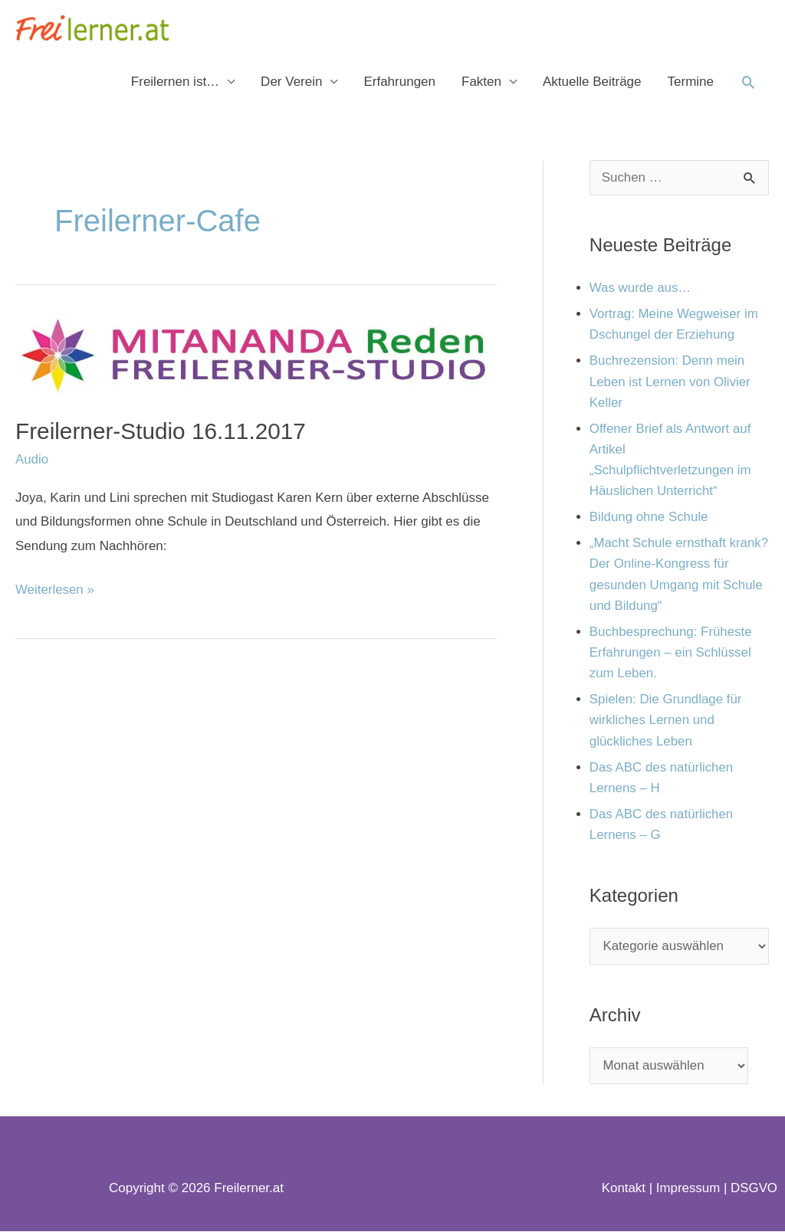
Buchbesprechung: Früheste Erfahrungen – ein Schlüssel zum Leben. (672, 653)
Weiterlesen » (55, 587)
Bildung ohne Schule (649, 518)
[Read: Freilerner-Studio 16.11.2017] (256, 357)
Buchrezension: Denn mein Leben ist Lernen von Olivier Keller (671, 383)
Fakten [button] (481, 82)
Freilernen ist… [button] (175, 82)
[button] (748, 82)
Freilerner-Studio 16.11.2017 (161, 431)
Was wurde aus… (641, 289)
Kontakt (622, 1189)
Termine (691, 82)
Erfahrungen (399, 82)
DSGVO (754, 1189)
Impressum (687, 1189)
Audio (31, 460)
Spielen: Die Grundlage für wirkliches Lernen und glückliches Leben (666, 721)
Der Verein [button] (291, 82)
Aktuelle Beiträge (592, 82)
